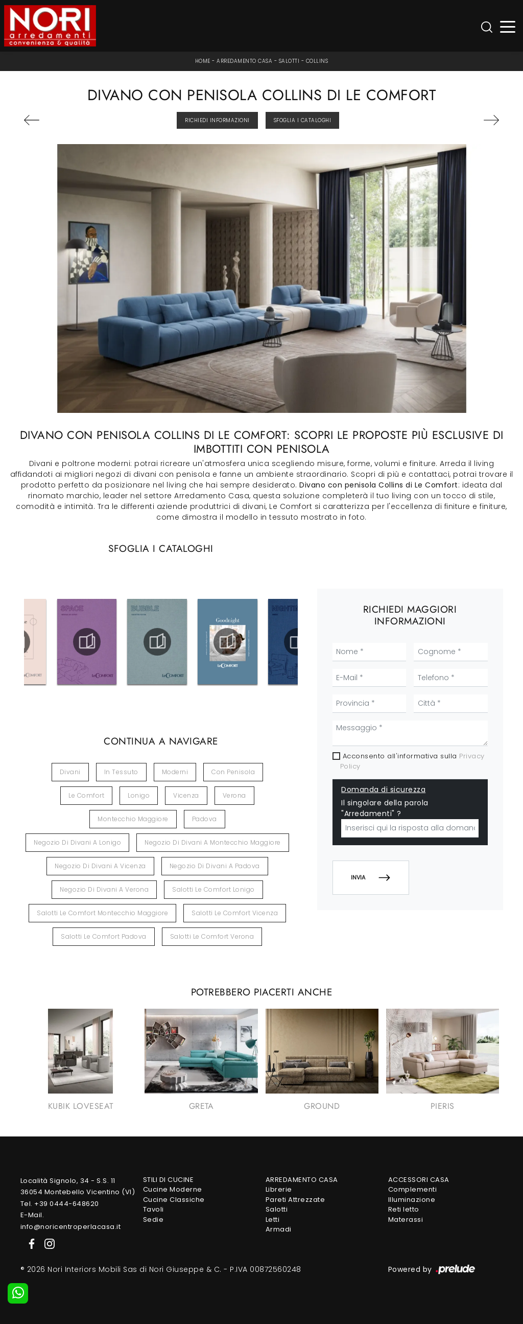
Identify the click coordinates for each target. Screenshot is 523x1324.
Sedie (153, 1219)
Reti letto (403, 1209)
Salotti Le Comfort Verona (212, 936)
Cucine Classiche (174, 1199)
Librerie (279, 1189)
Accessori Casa (418, 1179)
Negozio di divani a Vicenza (100, 866)
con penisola (233, 772)
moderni (175, 772)
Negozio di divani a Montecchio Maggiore (213, 842)
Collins (317, 61)
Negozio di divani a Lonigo (77, 842)
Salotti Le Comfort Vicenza (235, 913)
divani (70, 772)
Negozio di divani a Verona (104, 889)
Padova (204, 819)
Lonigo (139, 795)
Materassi (405, 1219)
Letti (273, 1219)
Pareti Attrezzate (295, 1199)
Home (202, 61)
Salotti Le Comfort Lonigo (213, 889)
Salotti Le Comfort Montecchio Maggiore (102, 913)
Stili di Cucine (168, 1179)
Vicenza (186, 795)
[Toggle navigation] (507, 25)
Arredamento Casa (244, 61)
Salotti (289, 61)
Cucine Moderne (172, 1189)
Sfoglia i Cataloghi (302, 120)
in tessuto (121, 772)
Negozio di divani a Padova (215, 866)
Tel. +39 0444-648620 (59, 1204)
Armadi (279, 1229)
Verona (234, 795)
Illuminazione (412, 1199)
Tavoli (153, 1209)
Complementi (412, 1189)
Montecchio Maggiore (133, 819)
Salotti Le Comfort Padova (104, 936)
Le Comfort (86, 795)
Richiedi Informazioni (217, 120)
